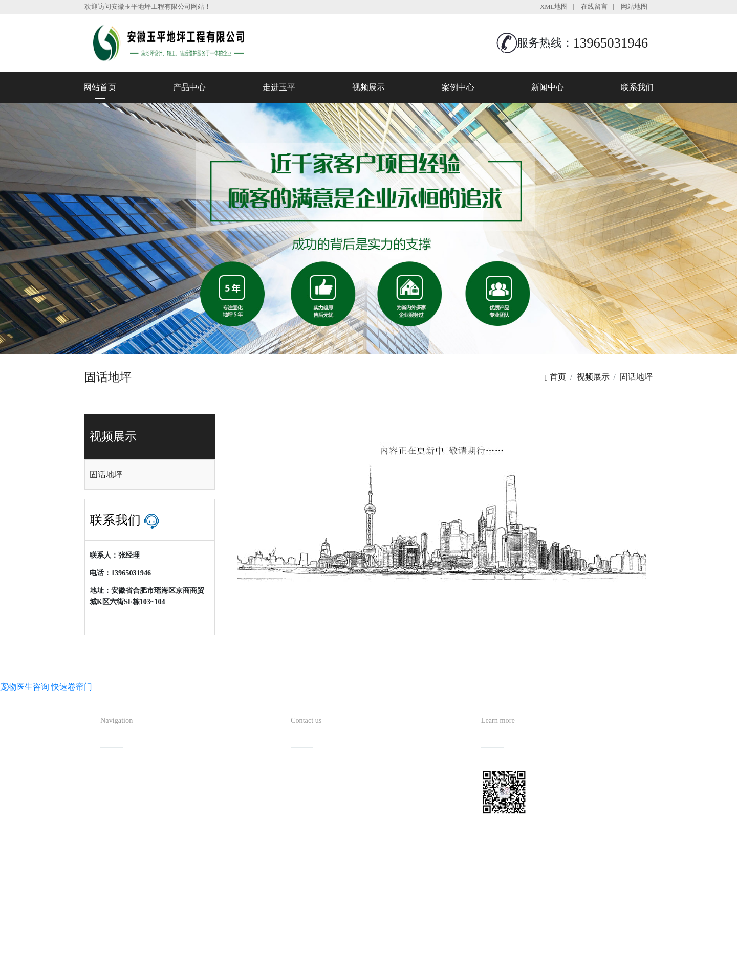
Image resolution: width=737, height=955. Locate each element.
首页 (555, 376)
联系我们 (637, 87)
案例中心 (458, 87)
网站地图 (634, 6)
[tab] (149, 475)
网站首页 (99, 87)
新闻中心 (547, 87)
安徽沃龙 (389, 943)
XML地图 (554, 6)
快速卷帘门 (71, 686)
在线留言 (594, 6)
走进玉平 (279, 87)
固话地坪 (636, 376)
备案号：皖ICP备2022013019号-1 (415, 926)
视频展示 (368, 87)
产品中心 (189, 87)
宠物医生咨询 (24, 686)
